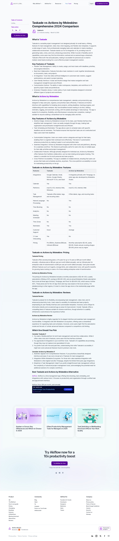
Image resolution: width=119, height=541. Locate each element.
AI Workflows (12, 514)
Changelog (12, 508)
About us (88, 500)
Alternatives (12, 518)
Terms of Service (90, 504)
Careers (88, 508)
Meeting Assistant (14, 516)
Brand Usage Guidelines (92, 506)
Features (11, 512)
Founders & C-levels (65, 500)
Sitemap (88, 514)
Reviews (11, 520)
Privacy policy (90, 502)
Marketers (63, 506)
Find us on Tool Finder (41, 508)
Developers (63, 502)
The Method (12, 502)
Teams (62, 510)
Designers (63, 504)
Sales (61, 508)
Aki (9, 500)
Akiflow (34, 376)
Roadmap (11, 510)
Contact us (89, 512)
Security (88, 510)
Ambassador (38, 510)
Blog (36, 500)
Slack (36, 502)
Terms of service (22, 536)
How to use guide (13, 504)
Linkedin (37, 506)
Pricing (10, 506)
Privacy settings (32, 536)
